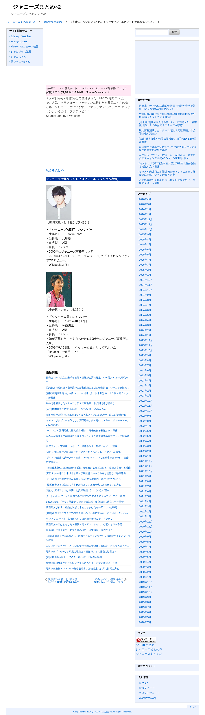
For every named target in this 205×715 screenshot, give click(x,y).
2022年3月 (145, 445)
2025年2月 (145, 269)
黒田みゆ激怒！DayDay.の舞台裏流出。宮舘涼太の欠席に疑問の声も (82, 568)
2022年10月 (146, 410)
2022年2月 (145, 451)
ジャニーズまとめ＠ (149, 649)
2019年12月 (146, 582)
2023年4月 (145, 380)
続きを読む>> (55, 170)
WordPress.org (147, 698)
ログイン (144, 682)
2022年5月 (145, 435)
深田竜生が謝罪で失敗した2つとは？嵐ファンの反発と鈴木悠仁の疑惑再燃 (86, 414)
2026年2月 (145, 209)
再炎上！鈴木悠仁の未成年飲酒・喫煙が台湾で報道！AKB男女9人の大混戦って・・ (167, 107)
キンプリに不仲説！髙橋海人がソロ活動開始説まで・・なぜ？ (79, 518)
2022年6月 (145, 430)
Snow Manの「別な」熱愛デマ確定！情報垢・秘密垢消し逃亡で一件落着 (85, 501)
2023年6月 (145, 370)
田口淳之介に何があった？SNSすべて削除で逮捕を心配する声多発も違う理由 (87, 545)
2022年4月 (145, 441)
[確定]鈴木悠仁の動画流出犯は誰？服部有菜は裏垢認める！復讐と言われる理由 (88, 467)
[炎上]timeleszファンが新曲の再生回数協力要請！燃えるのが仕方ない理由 (85, 496)
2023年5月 (145, 375)
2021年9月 (145, 476)
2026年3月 (145, 204)
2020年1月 (145, 576)
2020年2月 (145, 571)
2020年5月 (145, 556)
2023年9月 (145, 355)
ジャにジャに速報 (21, 51)
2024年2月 (145, 330)
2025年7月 (145, 244)
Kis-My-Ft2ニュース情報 (25, 46)
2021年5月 (145, 496)
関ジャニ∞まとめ (21, 61)
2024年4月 (145, 320)
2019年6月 (145, 612)
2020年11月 (146, 526)
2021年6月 (145, 491)
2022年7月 (145, 425)
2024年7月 (145, 304)
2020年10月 (146, 531)
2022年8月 (145, 420)
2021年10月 (146, 471)
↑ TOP (193, 706)
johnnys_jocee (19, 41)
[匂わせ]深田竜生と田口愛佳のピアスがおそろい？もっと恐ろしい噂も (83, 452)
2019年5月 (145, 617)
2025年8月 (145, 239)
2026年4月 (145, 199)
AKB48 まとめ (145, 645)
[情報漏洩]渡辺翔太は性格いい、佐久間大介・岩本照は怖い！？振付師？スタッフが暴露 (168, 124)
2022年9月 (145, 415)
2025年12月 (146, 219)
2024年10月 (146, 289)
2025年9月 (145, 234)
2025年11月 (146, 224)
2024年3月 (145, 325)
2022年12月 (146, 400)
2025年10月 (146, 229)
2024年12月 (146, 279)
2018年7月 (145, 622)
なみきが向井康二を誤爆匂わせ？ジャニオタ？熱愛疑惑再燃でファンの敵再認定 (167, 173)
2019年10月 (146, 592)
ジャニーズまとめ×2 (37, 7)
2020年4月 (145, 561)
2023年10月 (146, 350)
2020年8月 (145, 541)
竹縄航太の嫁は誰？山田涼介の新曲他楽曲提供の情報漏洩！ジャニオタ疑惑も (87, 387)
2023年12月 (146, 340)
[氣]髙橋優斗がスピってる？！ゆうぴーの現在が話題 (74, 557)
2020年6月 (145, 551)
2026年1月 (145, 214)
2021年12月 (146, 461)
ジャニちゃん (18, 56)
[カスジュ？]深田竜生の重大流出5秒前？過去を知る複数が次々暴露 (82, 430)
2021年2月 (145, 511)
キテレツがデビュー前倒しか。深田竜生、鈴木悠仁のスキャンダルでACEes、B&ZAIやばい (167, 157)
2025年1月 (145, 274)
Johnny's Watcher (21, 36)
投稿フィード (146, 687)
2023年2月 (145, 390)
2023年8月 (145, 360)
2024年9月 (145, 294)
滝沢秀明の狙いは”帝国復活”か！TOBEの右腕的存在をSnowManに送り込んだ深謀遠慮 (63, 581)
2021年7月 (145, 486)
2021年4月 (145, 501)
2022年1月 (145, 456)
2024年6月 (145, 310)
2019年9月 (145, 597)
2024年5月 (145, 315)
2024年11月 (146, 284)
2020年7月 (145, 546)
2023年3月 (145, 385)
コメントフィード (149, 693)
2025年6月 (145, 249)
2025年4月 (145, 259)
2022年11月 (146, 405)
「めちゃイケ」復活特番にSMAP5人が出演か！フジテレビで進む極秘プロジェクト (108, 581)
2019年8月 (145, 602)
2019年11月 (146, 587)
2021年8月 (145, 481)
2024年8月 (145, 300)
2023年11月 (146, 345)
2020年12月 (146, 521)
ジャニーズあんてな (149, 653)
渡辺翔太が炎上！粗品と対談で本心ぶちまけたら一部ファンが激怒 (81, 507)
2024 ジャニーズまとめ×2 (99, 711)
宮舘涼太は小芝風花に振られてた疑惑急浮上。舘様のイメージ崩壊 (81, 446)
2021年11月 (146, 466)
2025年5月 (145, 254)
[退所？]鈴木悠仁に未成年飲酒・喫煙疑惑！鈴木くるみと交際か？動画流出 (86, 473)
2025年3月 (145, 264)
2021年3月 (145, 506)
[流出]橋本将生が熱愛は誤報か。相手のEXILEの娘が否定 (76, 409)
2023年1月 (145, 395)
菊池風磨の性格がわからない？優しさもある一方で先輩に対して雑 (81, 563)
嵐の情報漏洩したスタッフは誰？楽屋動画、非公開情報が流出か (80, 403)
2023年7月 (145, 365)
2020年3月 (145, 566)
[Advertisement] (88, 54)
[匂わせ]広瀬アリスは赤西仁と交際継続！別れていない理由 (77, 490)
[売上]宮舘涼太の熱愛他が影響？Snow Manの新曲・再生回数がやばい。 (84, 479)
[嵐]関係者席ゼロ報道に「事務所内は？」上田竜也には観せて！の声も (83, 484)
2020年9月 (145, 536)
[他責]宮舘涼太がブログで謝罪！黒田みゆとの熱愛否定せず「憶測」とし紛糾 (87, 513)
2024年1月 (145, 335)
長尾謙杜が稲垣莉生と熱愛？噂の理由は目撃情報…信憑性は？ (79, 530)
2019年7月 (145, 607)
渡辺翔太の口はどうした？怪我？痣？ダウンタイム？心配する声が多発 (84, 524)
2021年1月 (145, 516)
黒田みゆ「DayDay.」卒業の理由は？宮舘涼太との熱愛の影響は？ (81, 551)
